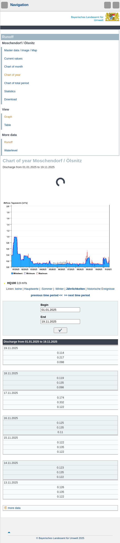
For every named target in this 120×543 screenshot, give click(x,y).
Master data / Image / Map (20, 50)
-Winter (59, 288)
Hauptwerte (31, 288)
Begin (44, 304)
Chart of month (13, 66)
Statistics (9, 91)
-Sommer (46, 288)
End (43, 317)
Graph (8, 116)
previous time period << (46, 295)
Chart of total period (16, 83)
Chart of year (12, 74)
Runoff (8, 142)
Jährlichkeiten (75, 288)
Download (10, 99)
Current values (13, 58)
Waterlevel (10, 150)
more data (14, 508)
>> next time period (77, 295)
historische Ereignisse (101, 288)
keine (18, 288)
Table (7, 125)
